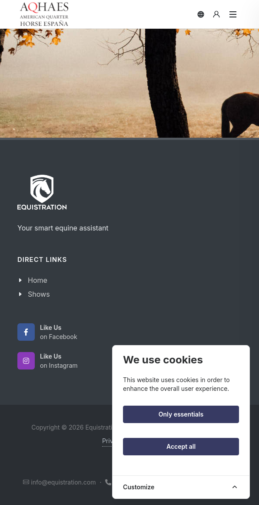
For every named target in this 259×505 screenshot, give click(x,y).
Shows (39, 294)
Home (37, 280)
